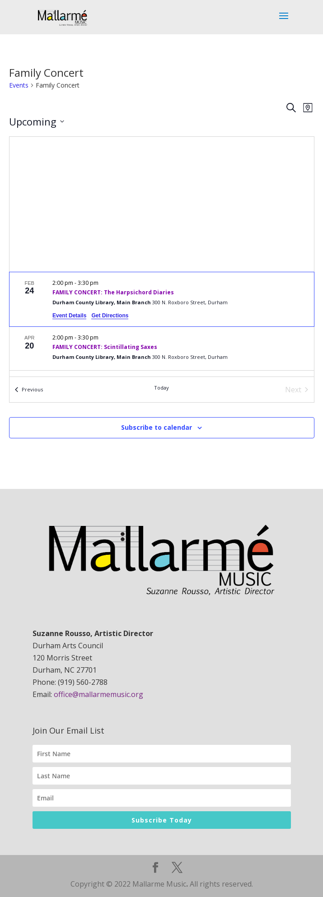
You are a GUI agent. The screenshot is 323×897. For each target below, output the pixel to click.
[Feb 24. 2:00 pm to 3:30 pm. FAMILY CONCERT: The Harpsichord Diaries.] (161, 299)
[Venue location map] (161, 204)
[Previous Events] (29, 389)
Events (18, 85)
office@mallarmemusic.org (98, 694)
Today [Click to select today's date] (161, 387)
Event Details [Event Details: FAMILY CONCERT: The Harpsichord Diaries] (69, 315)
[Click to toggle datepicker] (36, 121)
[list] (161, 324)
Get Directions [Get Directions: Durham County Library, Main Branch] (109, 315)
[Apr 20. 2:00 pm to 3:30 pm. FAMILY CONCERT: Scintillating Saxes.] (161, 348)
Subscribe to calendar (156, 427)
